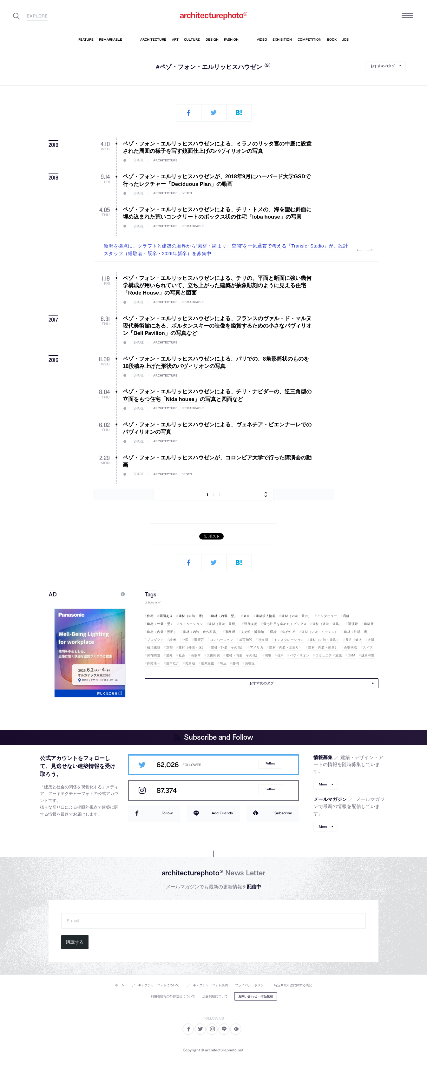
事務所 (230, 632)
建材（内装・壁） (224, 616)
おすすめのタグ (383, 66)
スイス (368, 647)
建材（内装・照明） (162, 632)
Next (369, 250)
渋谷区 (250, 663)
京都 (169, 647)
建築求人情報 (266, 616)
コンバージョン (221, 640)
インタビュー (327, 616)
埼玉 (223, 663)
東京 (246, 616)
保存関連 (153, 655)
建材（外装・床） (192, 647)
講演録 (353, 624)
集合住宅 (289, 632)
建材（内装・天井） (296, 616)
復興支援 (207, 663)
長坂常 (196, 655)
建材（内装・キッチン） (319, 632)
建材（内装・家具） (323, 647)
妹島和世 (368, 655)
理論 (273, 632)
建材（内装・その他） (242, 655)
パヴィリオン (300, 655)
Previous (359, 250)
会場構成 (350, 647)
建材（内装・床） (192, 616)
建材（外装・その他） (227, 647)
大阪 (371, 640)
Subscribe (283, 813)
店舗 (346, 616)
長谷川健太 (353, 640)
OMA (352, 655)
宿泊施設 (153, 647)
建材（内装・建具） (325, 640)
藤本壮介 (173, 663)
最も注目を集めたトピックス (285, 624)
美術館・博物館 (252, 632)
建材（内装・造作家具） (201, 632)
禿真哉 (190, 663)
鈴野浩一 (153, 663)
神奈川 (263, 640)
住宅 (150, 616)
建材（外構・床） (357, 632)
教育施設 (246, 640)
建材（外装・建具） (327, 624)
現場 (268, 655)
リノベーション (191, 624)
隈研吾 (199, 640)
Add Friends (222, 813)
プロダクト (155, 640)
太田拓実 (213, 655)
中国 (185, 640)
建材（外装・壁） (160, 624)
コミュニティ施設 (328, 655)
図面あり (166, 616)
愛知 (169, 655)
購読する (75, 942)
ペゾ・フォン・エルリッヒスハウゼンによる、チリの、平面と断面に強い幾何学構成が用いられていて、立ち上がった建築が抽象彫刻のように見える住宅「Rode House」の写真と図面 (217, 285)
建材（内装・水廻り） (285, 647)
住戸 (280, 655)
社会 (182, 655)
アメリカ (256, 647)
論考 (172, 640)
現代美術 (251, 624)
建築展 (369, 624)
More (323, 784)
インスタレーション (289, 640)
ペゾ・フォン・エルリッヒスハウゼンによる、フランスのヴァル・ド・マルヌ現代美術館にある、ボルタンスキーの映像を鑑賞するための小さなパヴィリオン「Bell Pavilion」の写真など (217, 326)
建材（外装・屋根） (223, 624)
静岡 (236, 663)
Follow (270, 763)
